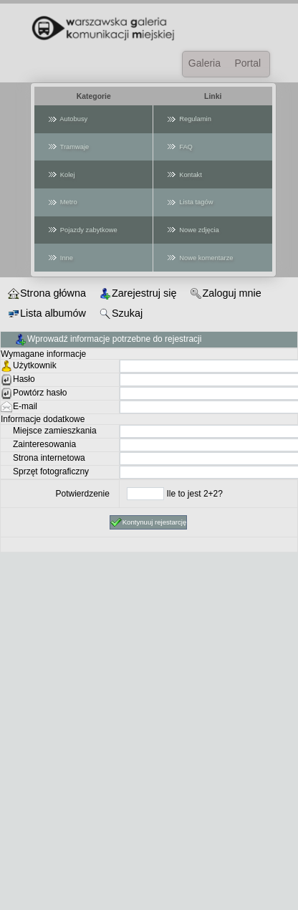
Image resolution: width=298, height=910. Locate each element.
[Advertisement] (146, 763)
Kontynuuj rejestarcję (148, 522)
